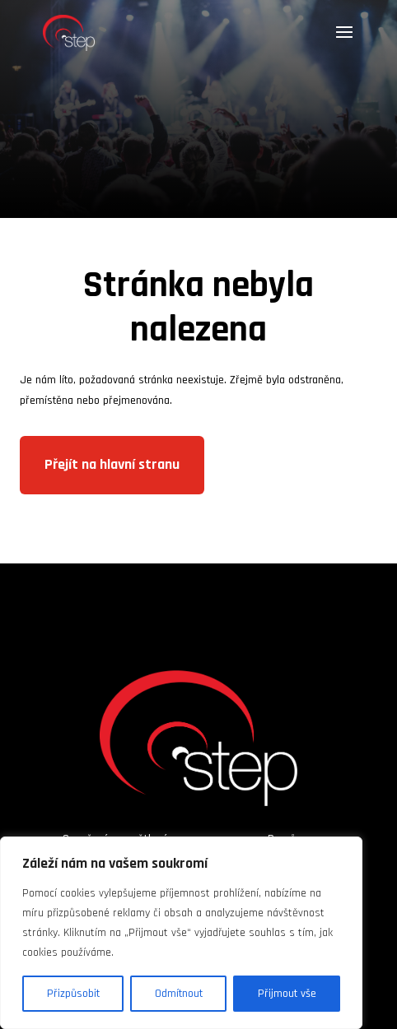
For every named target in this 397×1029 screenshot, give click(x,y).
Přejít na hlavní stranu (112, 464)
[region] (181, 933)
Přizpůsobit (73, 993)
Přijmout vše (287, 993)
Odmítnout (179, 993)
